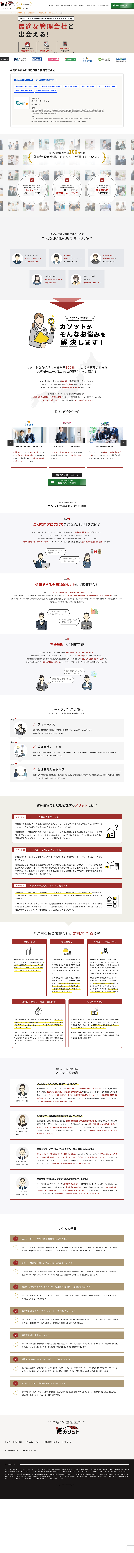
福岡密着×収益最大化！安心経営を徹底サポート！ (37, 88)
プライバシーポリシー (33, 1450)
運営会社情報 (17, 1450)
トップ (7, 1450)
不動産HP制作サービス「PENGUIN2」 (19, 1458)
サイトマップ (66, 1450)
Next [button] (123, 452)
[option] (8, 67)
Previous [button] (11, 452)
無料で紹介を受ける (67, 490)
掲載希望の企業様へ (51, 1450)
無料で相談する (121, 5)
